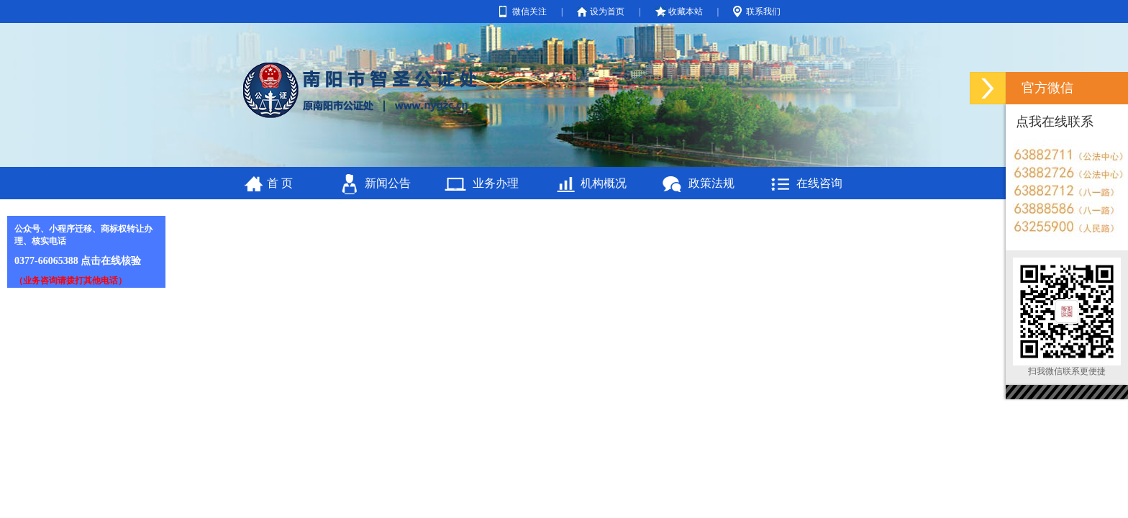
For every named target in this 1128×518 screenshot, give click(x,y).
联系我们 (763, 11)
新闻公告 (388, 183)
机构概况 (604, 183)
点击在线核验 (111, 260)
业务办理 (496, 183)
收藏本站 (685, 11)
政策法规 (711, 183)
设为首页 (607, 11)
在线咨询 (819, 183)
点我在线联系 (1054, 121)
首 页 (280, 183)
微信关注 (529, 11)
